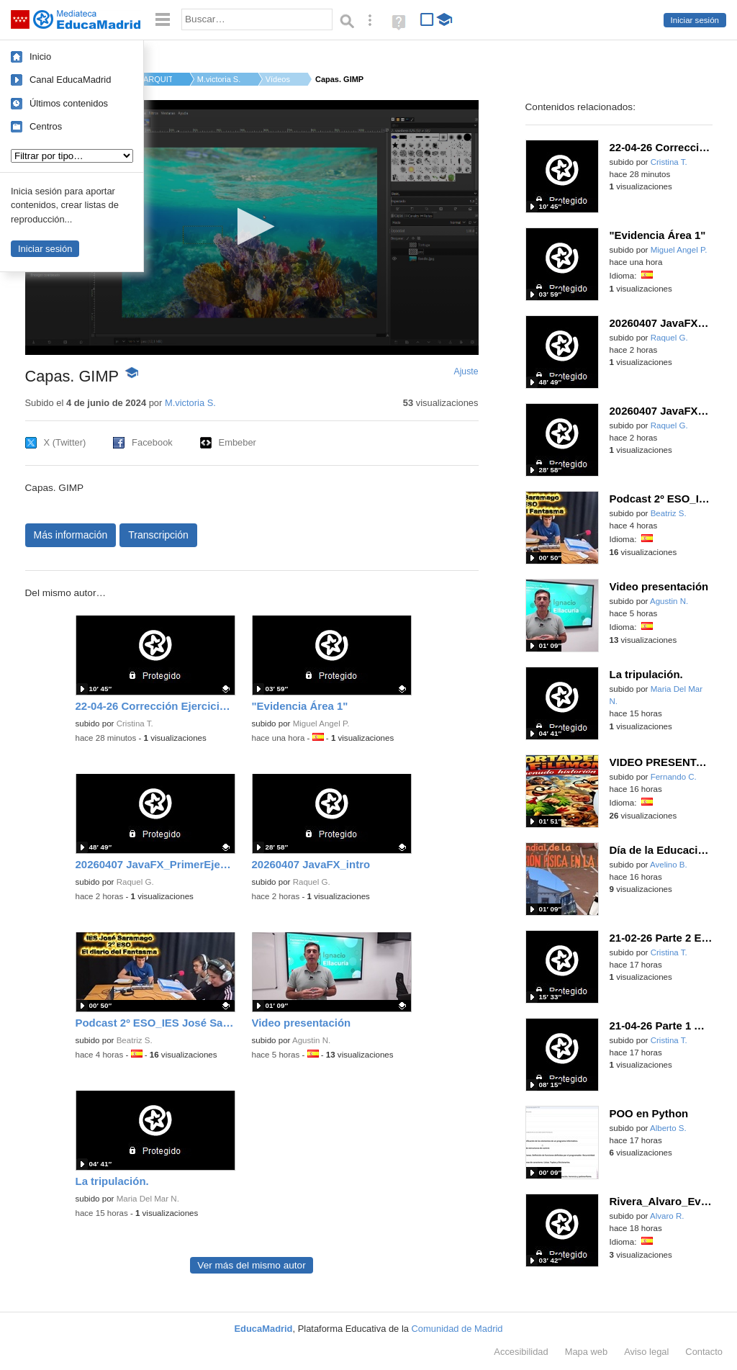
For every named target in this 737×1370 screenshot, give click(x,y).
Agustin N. (311, 1040)
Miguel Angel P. (321, 723)
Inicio (40, 56)
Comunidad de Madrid (457, 1328)
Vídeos (278, 79)
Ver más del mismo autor (251, 1265)
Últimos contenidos (69, 103)
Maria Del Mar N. (148, 1198)
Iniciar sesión (695, 20)
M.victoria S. (218, 79)
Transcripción (158, 535)
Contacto (704, 1351)
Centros (46, 126)
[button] (251, 226)
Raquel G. (135, 882)
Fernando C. (674, 776)
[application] (252, 227)
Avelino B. (668, 864)
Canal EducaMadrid (70, 79)
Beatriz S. (135, 1040)
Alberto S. (668, 1128)
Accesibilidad (521, 1351)
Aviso (646, 1351)
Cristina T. (135, 723)
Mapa (586, 1351)
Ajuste (465, 371)
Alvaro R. (667, 1216)
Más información (71, 535)
